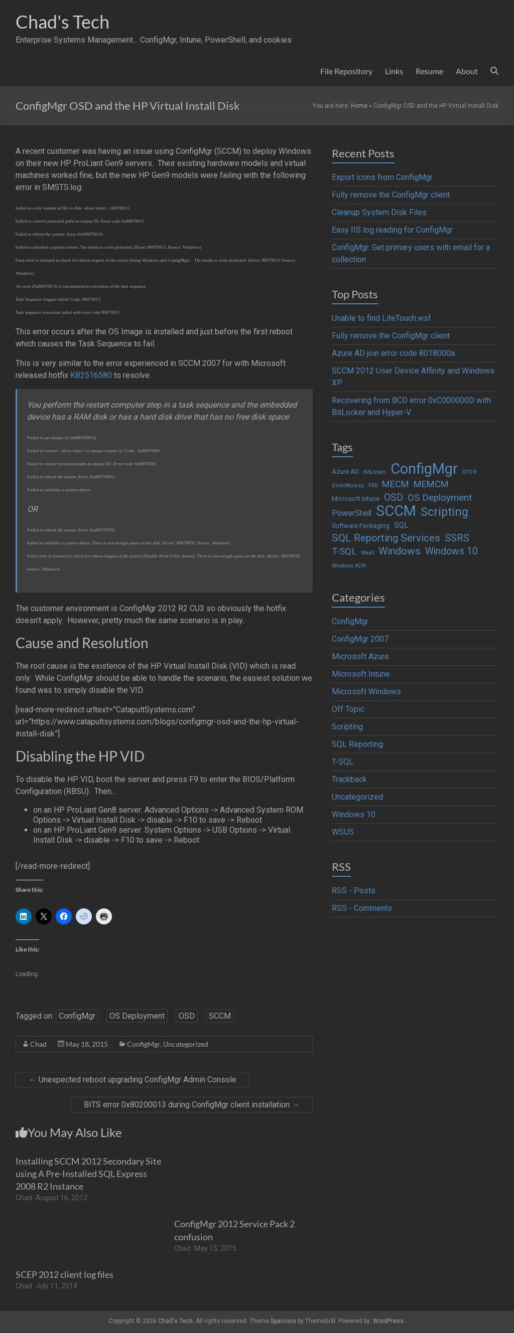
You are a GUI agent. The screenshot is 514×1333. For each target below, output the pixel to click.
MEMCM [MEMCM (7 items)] (431, 484)
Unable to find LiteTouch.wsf (381, 318)
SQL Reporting (357, 744)
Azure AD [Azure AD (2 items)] (345, 471)
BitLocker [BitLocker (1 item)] (374, 472)
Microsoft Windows (366, 691)
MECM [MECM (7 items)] (395, 484)
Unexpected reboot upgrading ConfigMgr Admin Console (132, 1079)
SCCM (220, 1016)
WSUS (343, 832)
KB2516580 (91, 375)
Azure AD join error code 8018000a (393, 353)
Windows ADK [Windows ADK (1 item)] (349, 565)
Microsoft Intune (361, 674)
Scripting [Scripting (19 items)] (444, 512)
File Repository (346, 71)
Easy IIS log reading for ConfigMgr (392, 230)
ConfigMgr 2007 (360, 639)
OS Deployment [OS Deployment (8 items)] (440, 497)
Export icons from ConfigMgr (382, 177)
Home (359, 105)
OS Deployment (137, 1016)
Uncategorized (185, 1044)
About (467, 71)
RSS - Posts (353, 890)
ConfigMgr (77, 1016)
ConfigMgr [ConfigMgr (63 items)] (424, 469)
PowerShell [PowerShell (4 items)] (351, 513)
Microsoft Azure (360, 656)
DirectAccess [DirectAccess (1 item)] (348, 485)
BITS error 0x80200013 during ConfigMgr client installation (192, 1104)
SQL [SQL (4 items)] (401, 525)
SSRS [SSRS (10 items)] (457, 538)
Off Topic (348, 709)
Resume (429, 71)
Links (394, 71)
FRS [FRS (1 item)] (372, 485)
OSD (187, 1016)
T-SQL (342, 762)
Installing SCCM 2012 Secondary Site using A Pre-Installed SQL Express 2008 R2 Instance (88, 1174)
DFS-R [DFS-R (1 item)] (469, 472)
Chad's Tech (62, 22)
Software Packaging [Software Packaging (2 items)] (361, 525)
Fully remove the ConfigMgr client (391, 195)
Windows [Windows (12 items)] (399, 551)
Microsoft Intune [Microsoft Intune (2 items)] (355, 498)
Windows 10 (353, 814)
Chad (38, 1044)
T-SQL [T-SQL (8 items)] (344, 551)
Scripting (347, 726)
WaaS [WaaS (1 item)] (367, 552)
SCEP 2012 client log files (64, 1274)
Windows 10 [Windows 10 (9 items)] (451, 551)
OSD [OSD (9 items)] (393, 497)
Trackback (349, 779)
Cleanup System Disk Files (379, 212)
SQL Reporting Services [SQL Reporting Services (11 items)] (386, 538)
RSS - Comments (362, 908)
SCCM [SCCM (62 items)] (396, 511)
